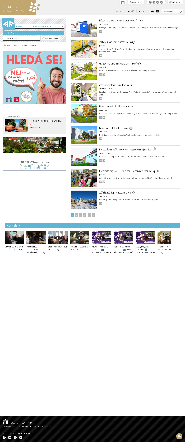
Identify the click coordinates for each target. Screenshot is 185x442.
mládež (24, 45)
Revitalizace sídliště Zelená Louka (116, 128)
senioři (16, 45)
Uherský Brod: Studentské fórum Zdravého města (35, 249)
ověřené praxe (50, 38)
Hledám (119, 11)
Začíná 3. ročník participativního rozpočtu (117, 192)
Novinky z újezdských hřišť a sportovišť (116, 106)
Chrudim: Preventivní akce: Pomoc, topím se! (166, 249)
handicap (33, 45)
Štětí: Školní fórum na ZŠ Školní (57, 248)
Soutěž (131, 11)
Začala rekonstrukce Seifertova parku (115, 85)
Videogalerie (13, 225)
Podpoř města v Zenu (34, 162)
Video (141, 11)
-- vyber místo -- (12, 38)
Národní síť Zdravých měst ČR (18, 422)
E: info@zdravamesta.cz (42, 426)
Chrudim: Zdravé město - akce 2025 (79, 248)
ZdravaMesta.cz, (9, 426)
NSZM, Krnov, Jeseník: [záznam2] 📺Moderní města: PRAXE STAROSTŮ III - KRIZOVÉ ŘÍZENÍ (123, 252)
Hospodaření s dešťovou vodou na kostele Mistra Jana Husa (127, 149)
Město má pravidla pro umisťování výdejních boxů (121, 20)
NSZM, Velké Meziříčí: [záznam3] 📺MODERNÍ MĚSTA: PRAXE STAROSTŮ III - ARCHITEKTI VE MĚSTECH (101, 254)
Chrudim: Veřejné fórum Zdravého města (14, 248)
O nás (151, 11)
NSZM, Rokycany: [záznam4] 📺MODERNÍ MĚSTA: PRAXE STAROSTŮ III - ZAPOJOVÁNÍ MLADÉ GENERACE (145, 254)
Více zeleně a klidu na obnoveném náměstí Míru (120, 63)
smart (9, 45)
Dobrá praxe (19, 7)
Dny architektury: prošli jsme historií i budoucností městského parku (129, 171)
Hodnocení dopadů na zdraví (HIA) (46, 122)
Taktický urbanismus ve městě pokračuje (117, 42)
